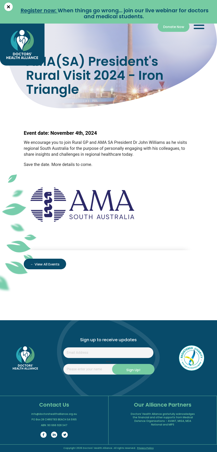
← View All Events (45, 264)
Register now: (39, 11)
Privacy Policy (145, 448)
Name (108, 362)
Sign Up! (133, 370)
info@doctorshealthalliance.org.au (54, 414)
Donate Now (173, 27)
